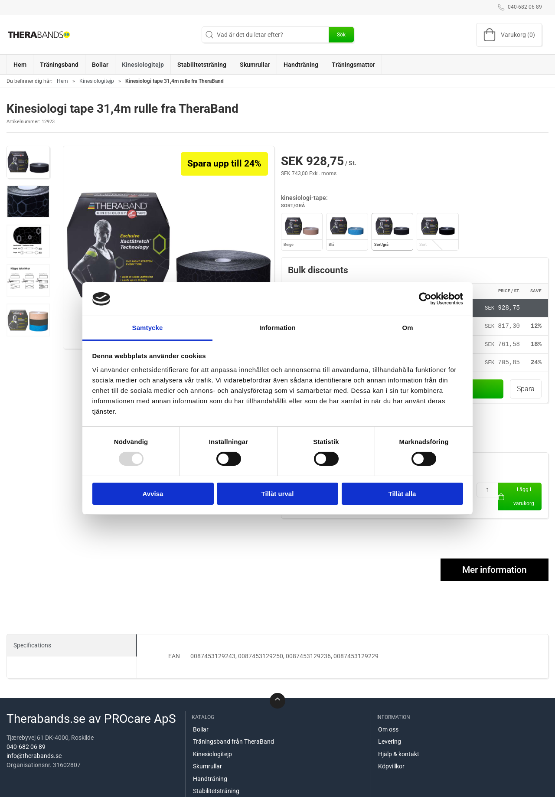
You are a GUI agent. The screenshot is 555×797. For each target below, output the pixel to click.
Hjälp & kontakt (398, 754)
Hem (62, 81)
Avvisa (153, 493)
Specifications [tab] (32, 645)
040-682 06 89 (26, 747)
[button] (28, 162)
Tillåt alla (402, 493)
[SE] (39, 34)
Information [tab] (277, 327)
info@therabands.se (34, 756)
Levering (389, 742)
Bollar (201, 729)
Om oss (388, 729)
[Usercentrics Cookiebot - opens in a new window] (425, 298)
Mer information (494, 570)
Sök (341, 35)
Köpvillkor (391, 767)
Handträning (210, 779)
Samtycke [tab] (147, 327)
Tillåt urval (277, 493)
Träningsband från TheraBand (233, 742)
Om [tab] (407, 327)
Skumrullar (207, 767)
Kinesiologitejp (96, 81)
